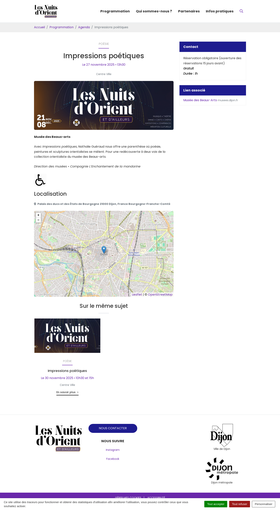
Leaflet (137, 294)
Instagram (113, 450)
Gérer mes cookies (128, 498)
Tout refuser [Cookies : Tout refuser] (239, 504)
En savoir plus (65, 392)
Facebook (112, 459)
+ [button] (38, 215)
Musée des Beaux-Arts (210, 100)
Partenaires (189, 11)
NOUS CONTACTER (113, 428)
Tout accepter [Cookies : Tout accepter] (215, 504)
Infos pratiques (220, 11)
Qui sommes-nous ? (154, 11)
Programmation (115, 11)
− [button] (38, 220)
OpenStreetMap (160, 294)
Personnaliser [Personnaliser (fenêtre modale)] (263, 504)
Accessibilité (156, 498)
